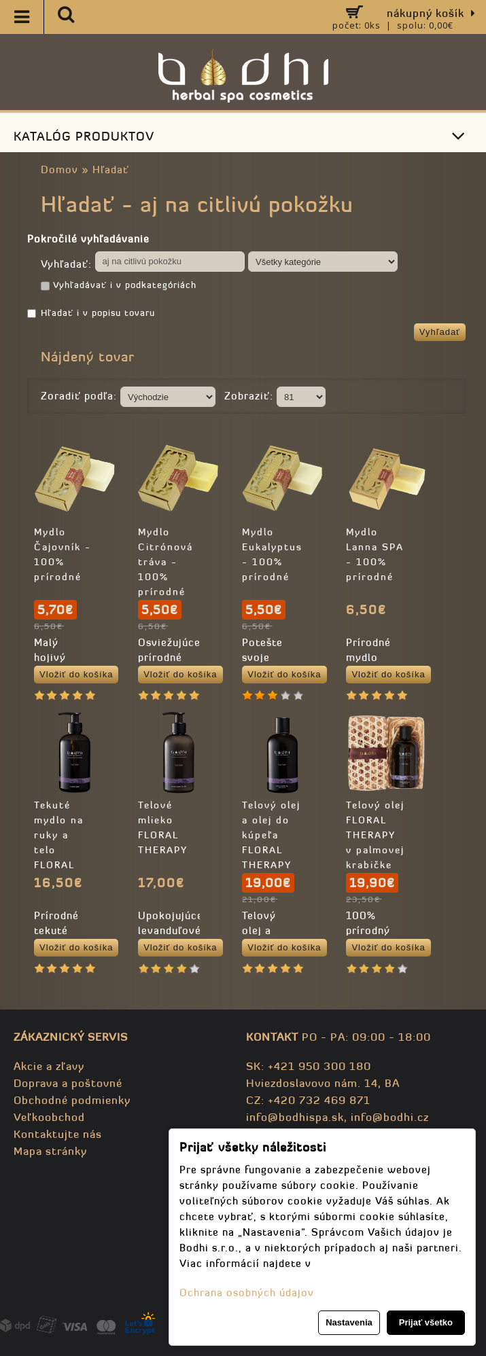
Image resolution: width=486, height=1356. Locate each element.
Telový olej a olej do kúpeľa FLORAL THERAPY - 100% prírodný (271, 850)
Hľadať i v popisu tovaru (91, 313)
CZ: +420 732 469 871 (308, 1100)
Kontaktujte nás (58, 1134)
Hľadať (110, 169)
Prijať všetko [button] (426, 1322)
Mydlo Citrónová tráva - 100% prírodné (165, 562)
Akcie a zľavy (49, 1066)
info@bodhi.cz (390, 1117)
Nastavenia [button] (349, 1322)
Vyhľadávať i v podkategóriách (118, 286)
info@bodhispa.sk (295, 1117)
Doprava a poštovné (68, 1083)
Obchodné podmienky (72, 1100)
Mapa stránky (50, 1151)
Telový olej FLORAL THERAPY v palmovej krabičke (375, 835)
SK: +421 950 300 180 (308, 1066)
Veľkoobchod (49, 1117)
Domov (59, 169)
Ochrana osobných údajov (246, 1292)
